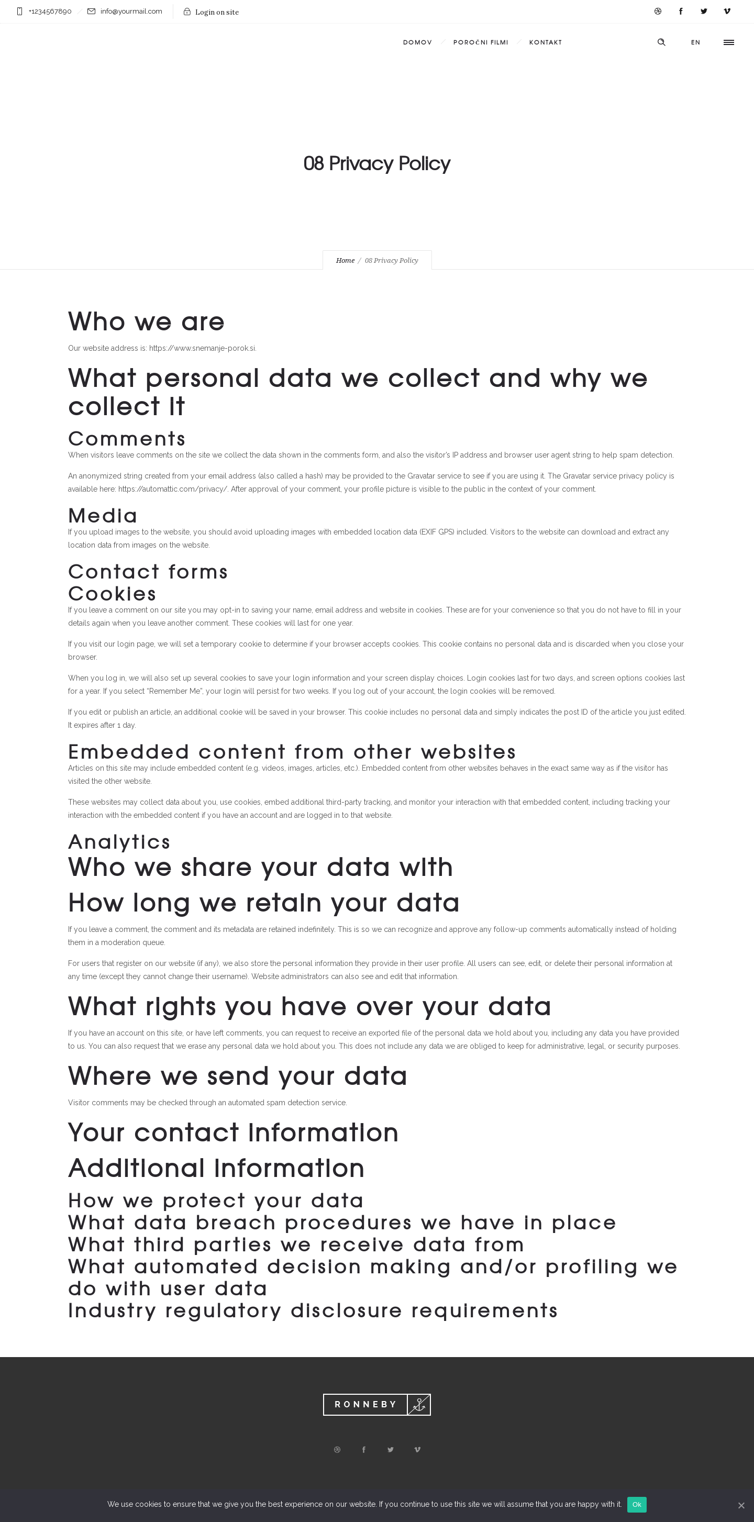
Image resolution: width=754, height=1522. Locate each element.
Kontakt (545, 42)
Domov (418, 42)
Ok (637, 1504)
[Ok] (741, 1505)
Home (345, 260)
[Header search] (661, 42)
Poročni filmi (480, 42)
